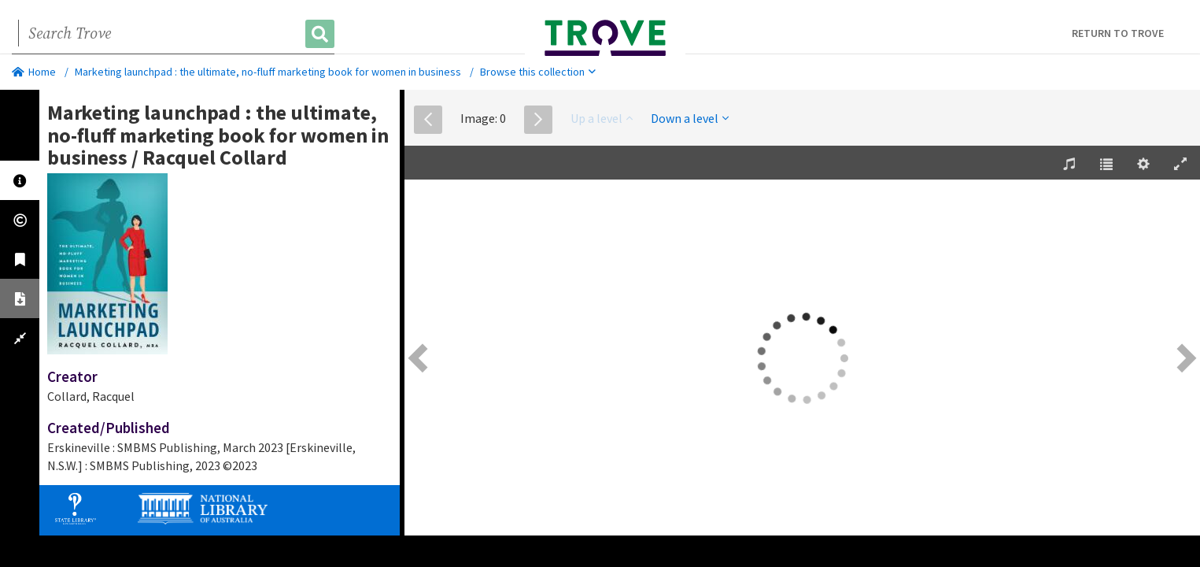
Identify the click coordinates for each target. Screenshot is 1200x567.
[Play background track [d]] (1069, 164)
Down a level (690, 118)
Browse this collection (538, 72)
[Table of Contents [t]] (1106, 164)
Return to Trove (1118, 33)
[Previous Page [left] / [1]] (420, 358)
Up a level (601, 118)
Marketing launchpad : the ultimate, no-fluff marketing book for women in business (268, 72)
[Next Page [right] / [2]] (1184, 358)
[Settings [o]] (1143, 164)
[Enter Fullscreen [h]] (1180, 164)
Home (34, 72)
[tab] (19, 180)
